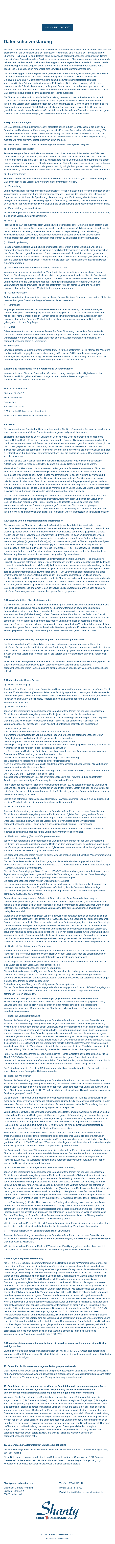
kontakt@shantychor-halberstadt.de (85, 1492)
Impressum (51, 1539)
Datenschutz (63, 1539)
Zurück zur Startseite (57, 27)
